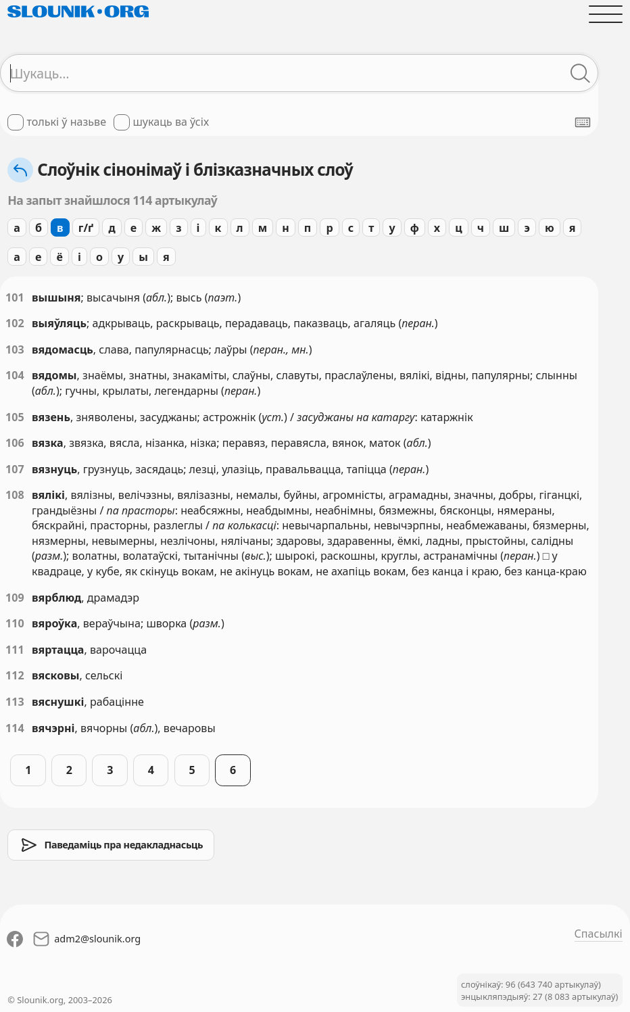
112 (14, 675)
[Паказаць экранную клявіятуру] (583, 122)
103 (14, 349)
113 (14, 701)
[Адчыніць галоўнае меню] (606, 14)
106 (14, 442)
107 (14, 469)
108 (14, 494)
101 (14, 297)
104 (14, 375)
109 (14, 597)
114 (14, 728)
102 (14, 323)
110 (14, 623)
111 (14, 649)
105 (14, 417)
